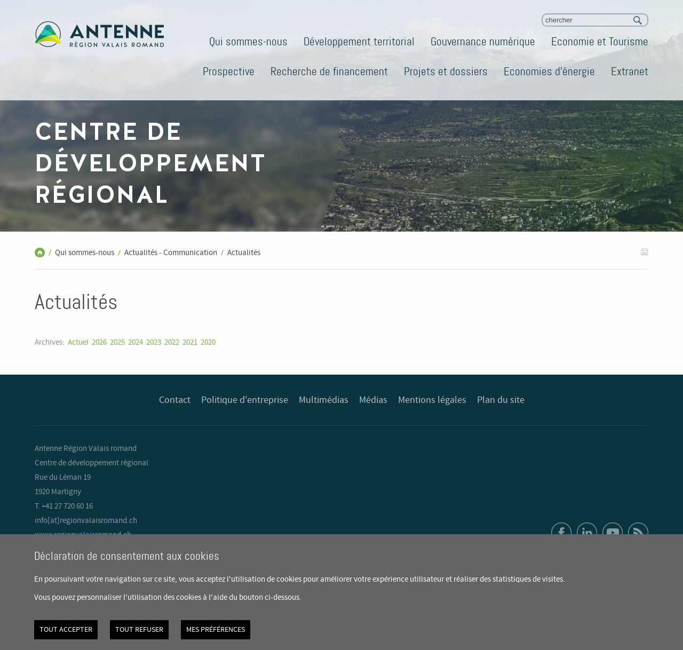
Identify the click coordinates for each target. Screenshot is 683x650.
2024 (135, 342)
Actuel (78, 342)
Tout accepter (65, 630)
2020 (208, 342)
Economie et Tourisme (599, 41)
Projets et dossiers (446, 71)
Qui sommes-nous (248, 41)
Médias (373, 400)
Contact (174, 400)
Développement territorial (359, 41)
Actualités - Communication (170, 253)
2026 (99, 342)
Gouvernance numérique (483, 41)
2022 (171, 342)
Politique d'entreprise (244, 400)
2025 (117, 342)
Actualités (243, 253)
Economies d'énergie (549, 71)
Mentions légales (432, 400)
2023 (153, 342)
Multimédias (323, 400)
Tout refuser (139, 630)
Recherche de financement (329, 71)
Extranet (629, 71)
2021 (189, 342)
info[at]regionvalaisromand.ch (86, 521)
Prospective (229, 71)
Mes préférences (215, 630)
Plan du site (501, 400)
